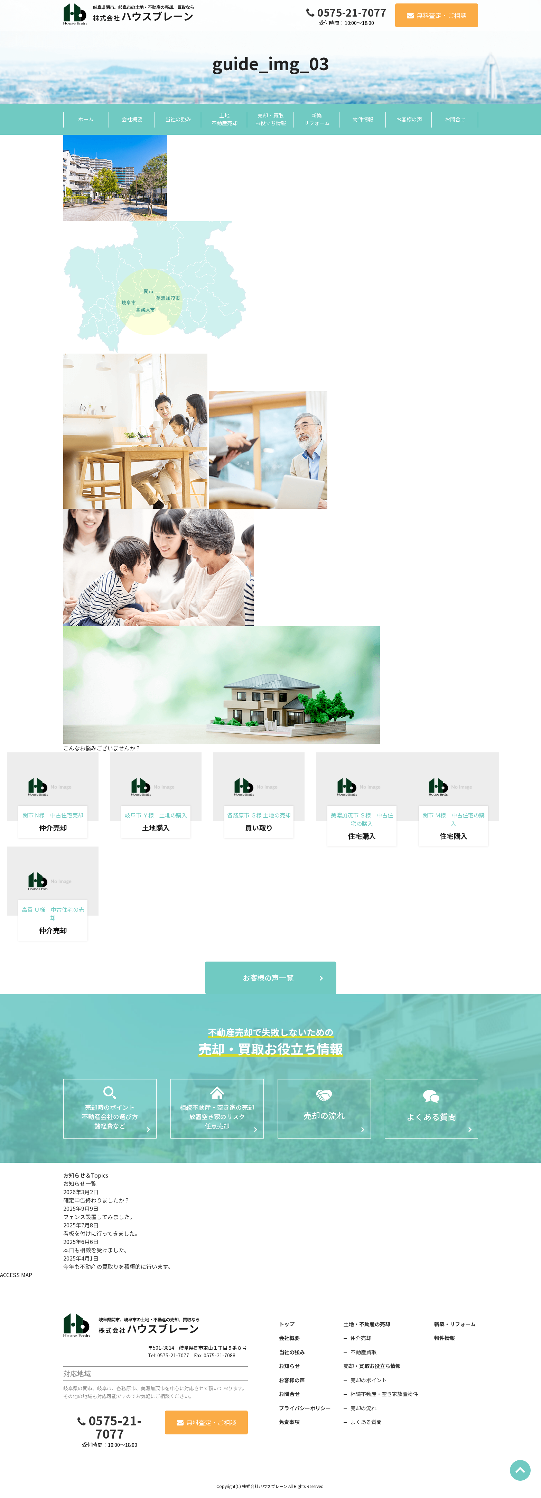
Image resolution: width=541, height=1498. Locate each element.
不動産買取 (363, 1352)
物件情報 (444, 1337)
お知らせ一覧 (79, 1183)
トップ (287, 1324)
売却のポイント (369, 1380)
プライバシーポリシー (305, 1408)
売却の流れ (363, 1408)
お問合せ (289, 1393)
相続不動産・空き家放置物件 (384, 1393)
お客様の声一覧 (268, 977)
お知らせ (289, 1365)
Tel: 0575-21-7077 (168, 1355)
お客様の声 (292, 1380)
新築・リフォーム (455, 1324)
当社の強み (292, 1352)
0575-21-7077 (351, 12)
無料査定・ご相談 (441, 15)
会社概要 (289, 1337)
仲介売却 (361, 1337)
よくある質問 (366, 1421)
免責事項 (289, 1421)
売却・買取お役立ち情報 (372, 1365)
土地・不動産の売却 (367, 1324)
